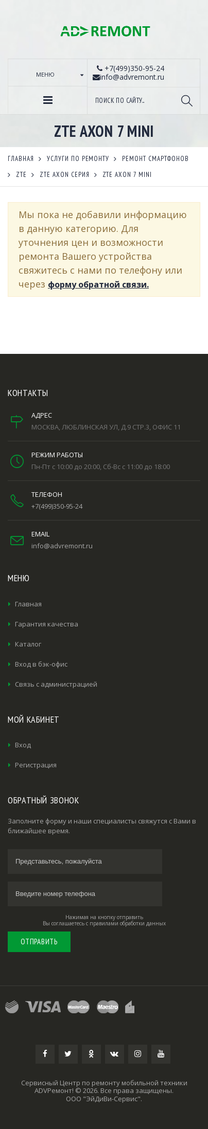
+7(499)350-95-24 (56, 506)
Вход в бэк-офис (41, 664)
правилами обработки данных (128, 923)
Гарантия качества (46, 624)
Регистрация (36, 764)
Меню (45, 74)
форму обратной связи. (98, 284)
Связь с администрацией (56, 684)
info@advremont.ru (62, 545)
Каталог (28, 644)
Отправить (39, 941)
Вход (23, 744)
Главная (28, 603)
